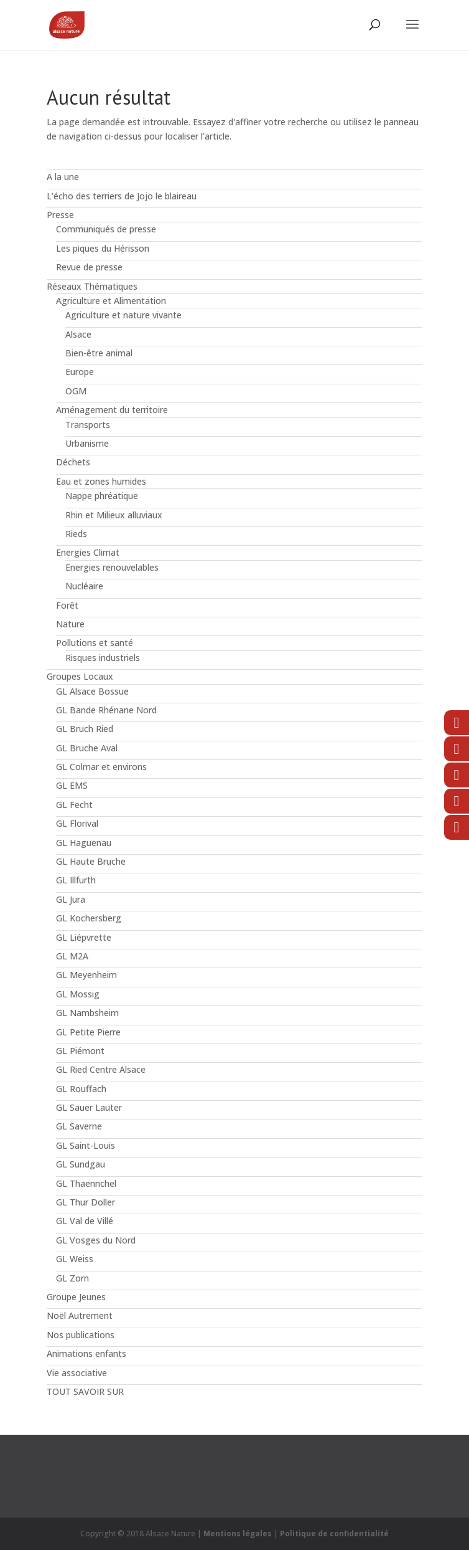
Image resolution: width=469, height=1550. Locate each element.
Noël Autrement (80, 1315)
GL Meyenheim (86, 975)
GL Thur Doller (85, 1202)
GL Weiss (74, 1259)
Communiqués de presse (106, 229)
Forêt (67, 605)
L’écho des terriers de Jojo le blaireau (122, 196)
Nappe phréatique (101, 496)
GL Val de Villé (84, 1221)
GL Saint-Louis (85, 1145)
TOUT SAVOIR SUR (85, 1391)
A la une (63, 177)
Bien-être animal (98, 353)
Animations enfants (86, 1353)
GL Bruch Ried (84, 729)
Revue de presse (89, 267)
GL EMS (72, 785)
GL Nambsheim (87, 1013)
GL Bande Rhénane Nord (106, 710)
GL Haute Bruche (91, 861)
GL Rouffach (81, 1089)
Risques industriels (102, 657)
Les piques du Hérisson (102, 248)
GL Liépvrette (83, 937)
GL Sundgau (80, 1164)
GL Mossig (78, 994)
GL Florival (77, 823)
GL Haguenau (83, 843)
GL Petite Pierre (88, 1032)
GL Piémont (80, 1051)
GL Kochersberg (88, 918)
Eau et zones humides (101, 481)
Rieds (76, 534)
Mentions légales (237, 1533)
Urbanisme (87, 443)
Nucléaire (84, 586)
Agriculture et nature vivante (123, 315)
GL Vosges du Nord (96, 1240)
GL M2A (72, 956)
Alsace (78, 334)
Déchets (73, 462)
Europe (79, 372)
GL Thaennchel (86, 1183)
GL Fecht (74, 805)
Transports (87, 424)
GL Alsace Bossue (92, 691)
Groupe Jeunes (76, 1297)
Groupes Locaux (80, 676)
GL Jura (70, 899)
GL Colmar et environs (101, 767)
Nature (70, 624)
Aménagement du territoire (112, 410)
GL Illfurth (76, 880)
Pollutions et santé (94, 643)
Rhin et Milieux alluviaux (113, 515)
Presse (60, 215)
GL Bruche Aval (87, 748)
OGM (75, 391)
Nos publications (80, 1335)
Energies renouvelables (112, 567)
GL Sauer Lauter (89, 1107)
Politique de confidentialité (334, 1533)
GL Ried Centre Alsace (101, 1069)
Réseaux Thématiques (92, 286)
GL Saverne (79, 1126)
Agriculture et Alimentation (111, 301)
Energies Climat (87, 552)
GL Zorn (72, 1278)
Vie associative (77, 1373)
